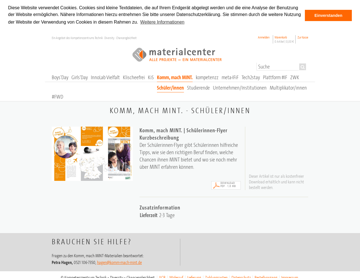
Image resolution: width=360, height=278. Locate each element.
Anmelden (263, 37)
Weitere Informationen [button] (162, 22)
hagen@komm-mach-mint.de (119, 262)
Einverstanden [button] (328, 15)
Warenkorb (284, 39)
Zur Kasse (303, 37)
